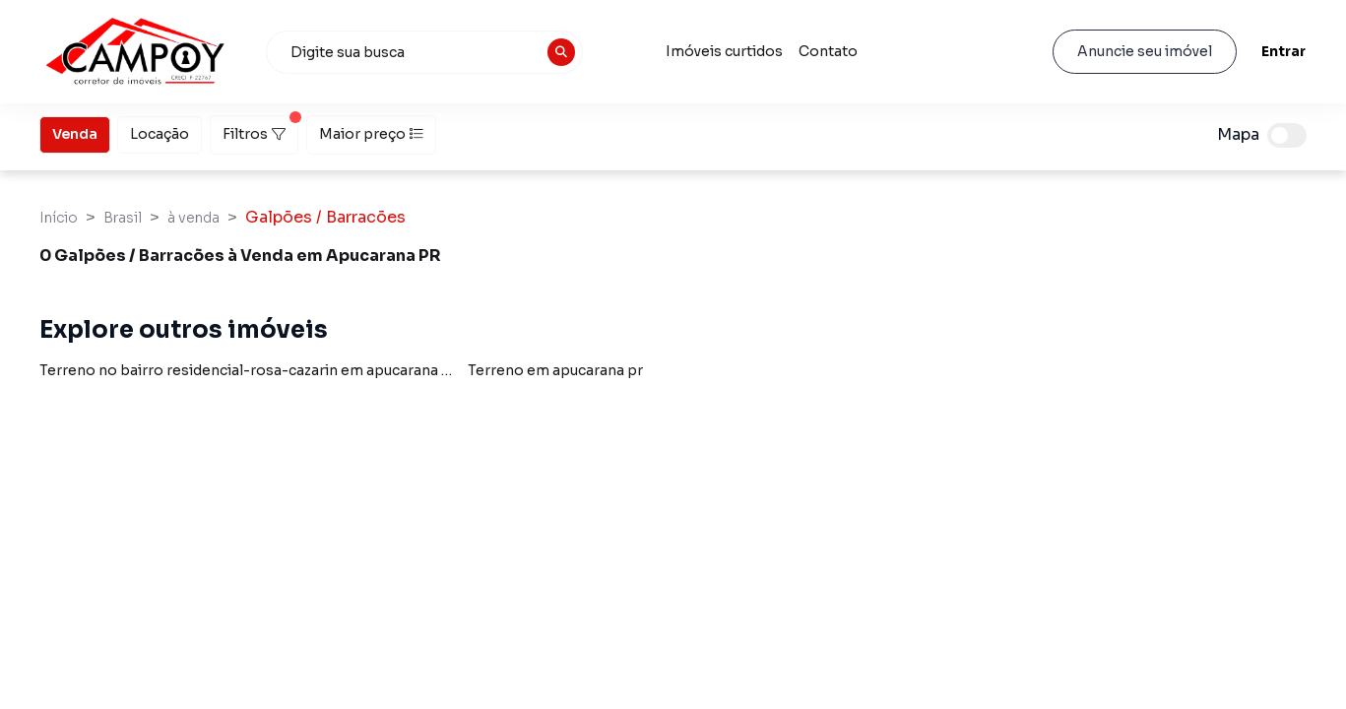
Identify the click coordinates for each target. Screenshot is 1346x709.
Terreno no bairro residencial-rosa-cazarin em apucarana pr (248, 370)
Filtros (260, 129)
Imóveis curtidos (724, 51)
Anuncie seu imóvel (1144, 51)
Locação (159, 133)
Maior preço (371, 134)
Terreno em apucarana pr (555, 370)
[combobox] (424, 52)
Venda (74, 133)
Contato (828, 51)
